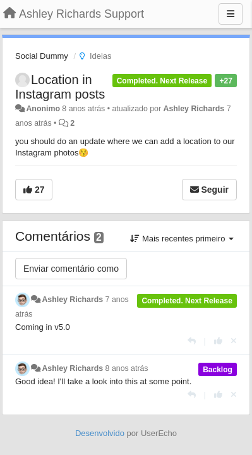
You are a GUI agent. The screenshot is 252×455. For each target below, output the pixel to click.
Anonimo (42, 108)
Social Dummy (41, 56)
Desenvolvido (99, 433)
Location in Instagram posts (60, 87)
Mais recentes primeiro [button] (182, 238)
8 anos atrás (126, 368)
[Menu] (231, 14)
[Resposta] (192, 341)
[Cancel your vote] (234, 341)
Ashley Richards (193, 108)
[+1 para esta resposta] (218, 341)
